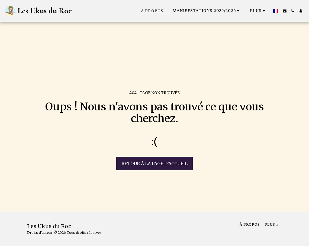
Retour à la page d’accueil (154, 163)
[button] (207, 11)
